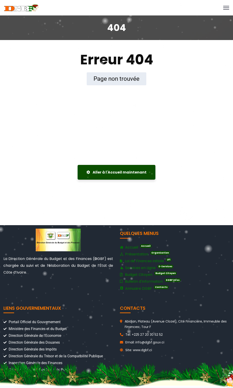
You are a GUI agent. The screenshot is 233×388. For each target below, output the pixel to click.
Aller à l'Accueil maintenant (116, 172)
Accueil (136, 247)
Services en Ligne (146, 267)
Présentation (145, 254)
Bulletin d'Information (150, 281)
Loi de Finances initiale (145, 261)
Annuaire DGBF (144, 288)
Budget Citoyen (148, 274)
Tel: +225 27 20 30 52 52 (144, 334)
